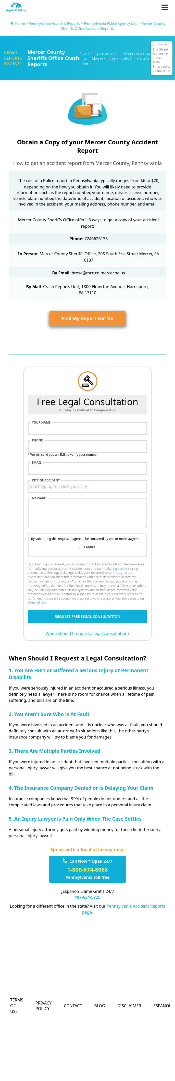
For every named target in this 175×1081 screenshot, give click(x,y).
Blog (99, 1006)
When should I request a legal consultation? (87, 633)
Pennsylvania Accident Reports (54, 23)
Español (162, 1006)
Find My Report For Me (87, 318)
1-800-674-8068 (87, 869)
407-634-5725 (87, 897)
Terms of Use (37, 603)
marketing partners (116, 568)
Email (37, 462)
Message (39, 498)
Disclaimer (129, 1006)
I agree (90, 547)
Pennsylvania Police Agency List (110, 23)
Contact (73, 1006)
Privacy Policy (43, 1005)
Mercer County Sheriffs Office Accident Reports (113, 26)
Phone (37, 440)
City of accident (46, 480)
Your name (41, 422)
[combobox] (87, 486)
